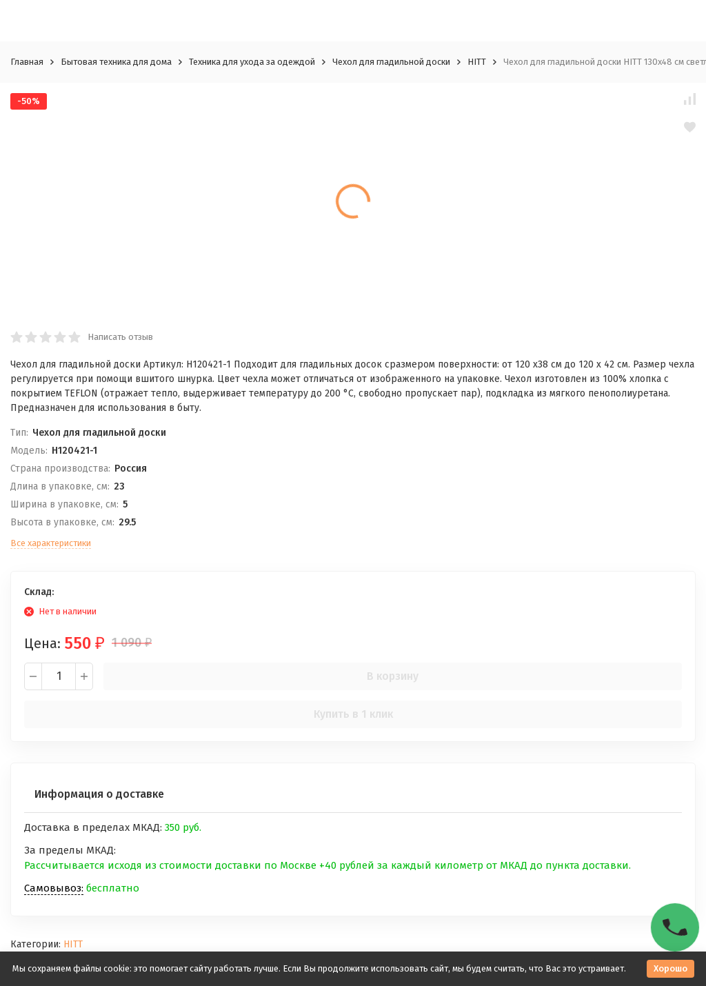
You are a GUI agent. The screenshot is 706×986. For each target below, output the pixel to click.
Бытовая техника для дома (116, 62)
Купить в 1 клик (353, 714)
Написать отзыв (120, 337)
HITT (476, 62)
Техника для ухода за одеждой (252, 62)
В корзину (392, 676)
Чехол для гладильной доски (391, 62)
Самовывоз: (53, 888)
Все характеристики (50, 543)
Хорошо (670, 968)
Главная (26, 62)
